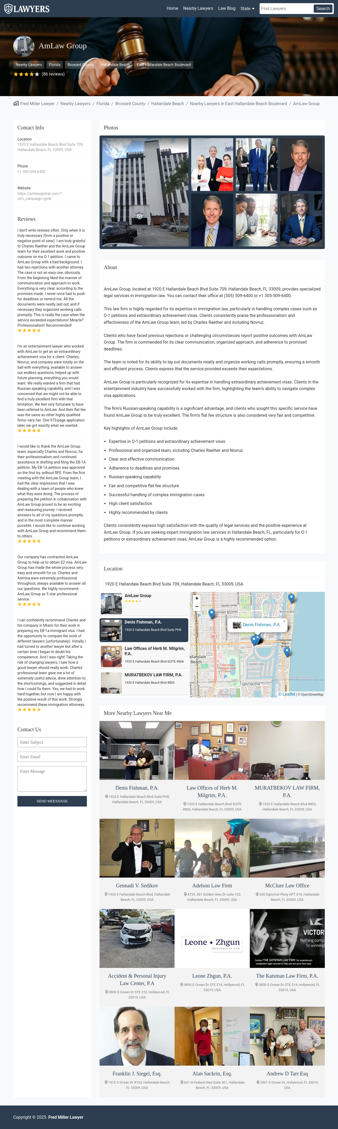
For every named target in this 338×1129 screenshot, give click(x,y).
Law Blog (226, 8)
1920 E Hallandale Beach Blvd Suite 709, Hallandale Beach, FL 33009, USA (50, 147)
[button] (257, 639)
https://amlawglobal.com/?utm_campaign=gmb (39, 196)
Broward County (81, 65)
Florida (54, 65)
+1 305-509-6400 (31, 172)
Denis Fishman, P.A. (262, 624)
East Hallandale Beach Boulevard (164, 65)
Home (172, 8)
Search (323, 8)
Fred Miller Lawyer (37, 103)
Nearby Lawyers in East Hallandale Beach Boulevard (238, 103)
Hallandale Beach (115, 65)
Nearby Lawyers (198, 8)
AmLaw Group (306, 103)
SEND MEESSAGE (52, 801)
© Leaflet (286, 694)
